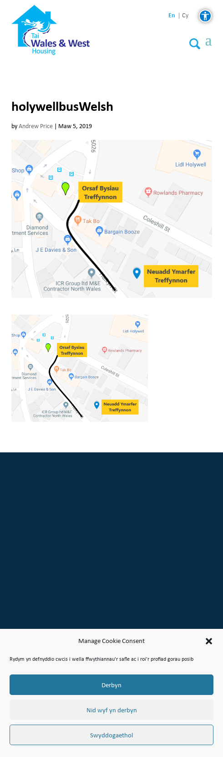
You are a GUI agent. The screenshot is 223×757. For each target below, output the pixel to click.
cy (185, 16)
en (171, 15)
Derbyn (111, 685)
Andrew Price (36, 126)
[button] (208, 641)
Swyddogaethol (111, 735)
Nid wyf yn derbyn (111, 710)
